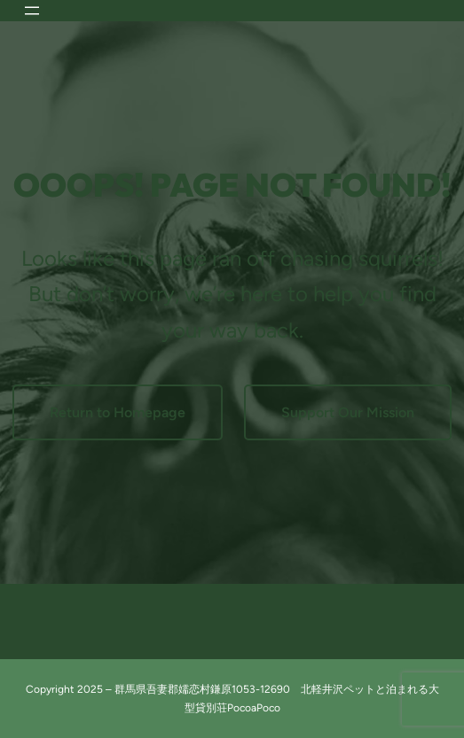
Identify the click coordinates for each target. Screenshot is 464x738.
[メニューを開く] (32, 10)
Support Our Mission (347, 412)
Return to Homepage (117, 412)
